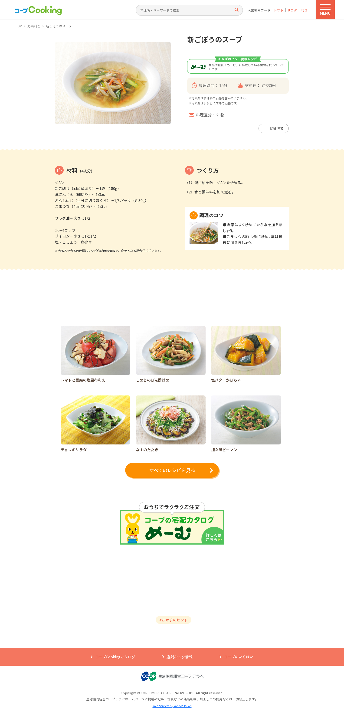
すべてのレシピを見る (172, 470)
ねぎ (304, 10)
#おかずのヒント (173, 620)
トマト (278, 10)
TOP (18, 26)
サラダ (292, 10)
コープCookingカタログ (115, 656)
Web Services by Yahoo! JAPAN (172, 706)
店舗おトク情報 (180, 656)
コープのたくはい (238, 656)
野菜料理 (33, 26)
